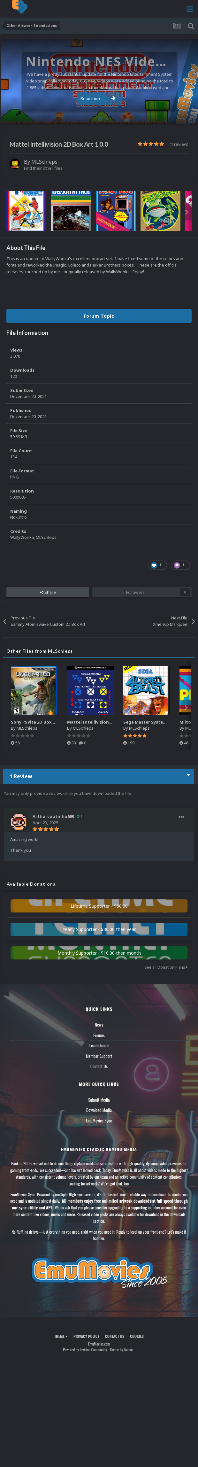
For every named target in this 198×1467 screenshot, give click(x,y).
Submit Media (99, 1100)
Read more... (98, 98)
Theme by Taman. (121, 1349)
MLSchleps (44, 161)
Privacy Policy (86, 1336)
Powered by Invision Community (85, 1349)
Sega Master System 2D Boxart (156, 722)
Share (48, 592)
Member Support (99, 1056)
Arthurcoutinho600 (53, 816)
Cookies (137, 1336)
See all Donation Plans (166, 967)
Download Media (99, 1110)
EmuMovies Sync (99, 1120)
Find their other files (43, 168)
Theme (61, 1336)
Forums (99, 1035)
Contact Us (99, 1066)
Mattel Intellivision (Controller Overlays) (111, 722)
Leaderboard (99, 1045)
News (99, 1024)
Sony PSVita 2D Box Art (35, 722)
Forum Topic (99, 316)
